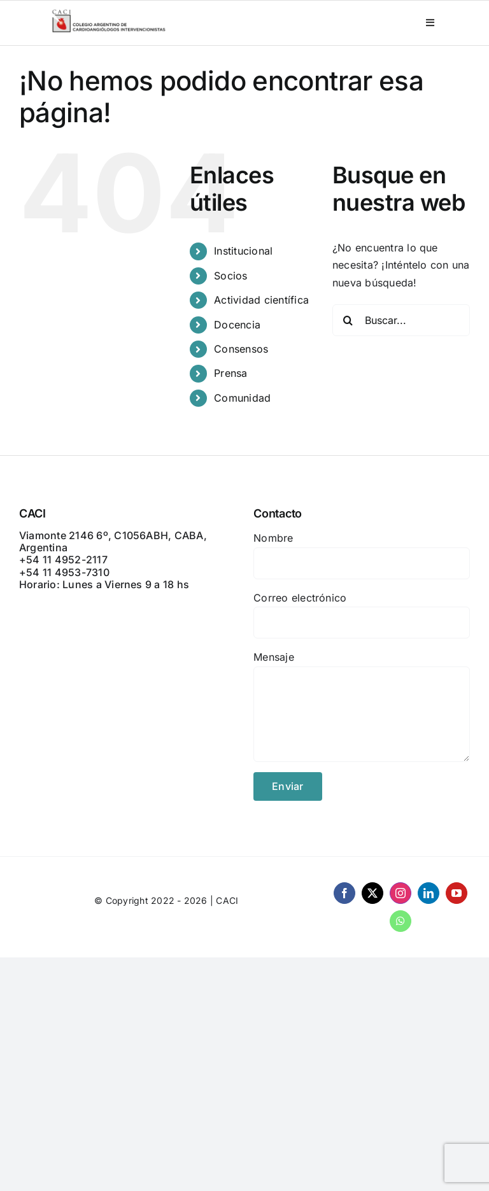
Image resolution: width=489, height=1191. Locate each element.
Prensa (230, 373)
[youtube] (456, 893)
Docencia (237, 324)
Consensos (241, 348)
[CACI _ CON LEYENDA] (109, 12)
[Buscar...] (401, 320)
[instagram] (400, 893)
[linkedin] (428, 893)
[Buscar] (348, 320)
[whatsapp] (400, 921)
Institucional (243, 250)
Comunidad (242, 397)
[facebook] (344, 893)
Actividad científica (261, 299)
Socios (230, 275)
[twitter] (372, 893)
